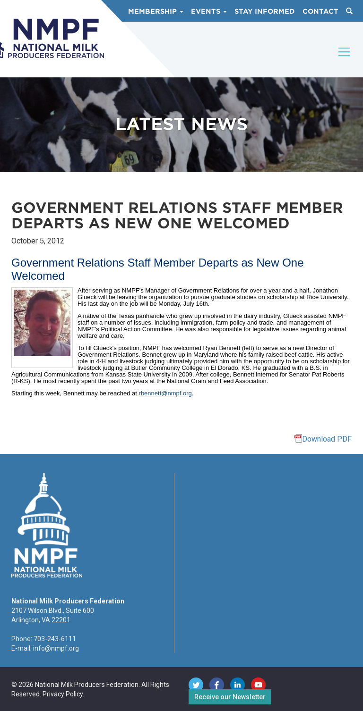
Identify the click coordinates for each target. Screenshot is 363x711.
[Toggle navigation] (344, 59)
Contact (320, 11)
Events (209, 11)
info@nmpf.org (56, 648)
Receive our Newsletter (230, 697)
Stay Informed (264, 11)
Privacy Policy (63, 694)
